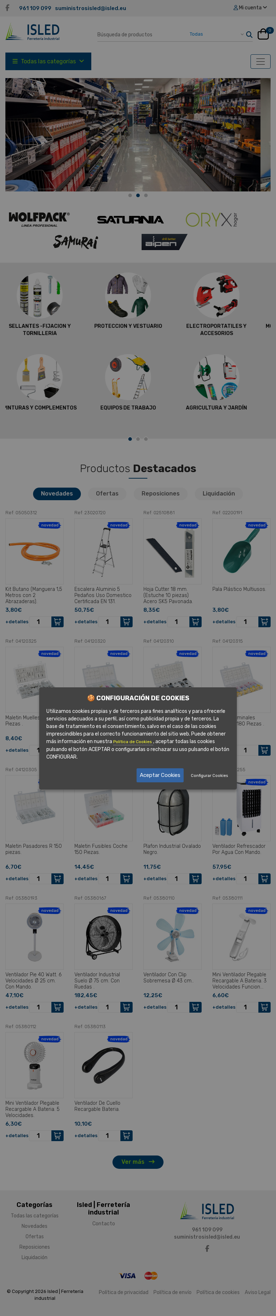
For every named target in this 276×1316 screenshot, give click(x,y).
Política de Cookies (133, 741)
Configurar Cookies (209, 775)
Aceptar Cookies (160, 775)
